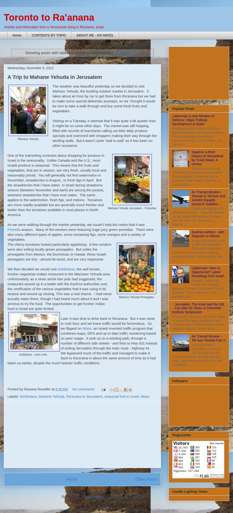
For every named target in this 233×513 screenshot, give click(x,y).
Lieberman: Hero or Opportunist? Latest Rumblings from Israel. (208, 272)
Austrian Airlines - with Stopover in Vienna (208, 234)
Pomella (14, 230)
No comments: (84, 389)
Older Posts (146, 479)
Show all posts (127, 53)
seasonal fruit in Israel (121, 396)
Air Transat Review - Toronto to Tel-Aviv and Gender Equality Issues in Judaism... (208, 198)
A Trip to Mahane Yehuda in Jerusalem (55, 77)
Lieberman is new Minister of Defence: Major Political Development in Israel (193, 120)
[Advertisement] (82, 434)
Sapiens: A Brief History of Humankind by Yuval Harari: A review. (207, 158)
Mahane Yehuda (51, 396)
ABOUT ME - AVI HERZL (95, 35)
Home (17, 35)
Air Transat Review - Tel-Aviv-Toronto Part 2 (208, 338)
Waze (145, 396)
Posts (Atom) (93, 496)
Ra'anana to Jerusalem (84, 396)
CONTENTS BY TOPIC (49, 35)
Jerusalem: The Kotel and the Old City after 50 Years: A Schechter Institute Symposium (198, 308)
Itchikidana (66, 269)
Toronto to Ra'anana (49, 17)
